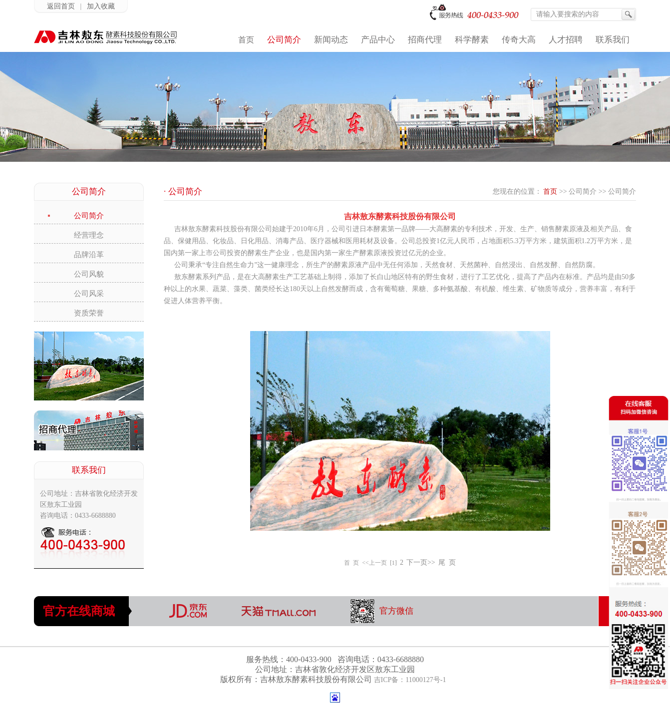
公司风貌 (89, 274)
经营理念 (89, 235)
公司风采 (89, 294)
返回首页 (61, 6)
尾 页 (447, 562)
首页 (550, 191)
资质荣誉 (89, 313)
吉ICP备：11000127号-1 (410, 680)
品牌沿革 (89, 255)
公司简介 (89, 216)
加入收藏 (101, 6)
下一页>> (420, 562)
